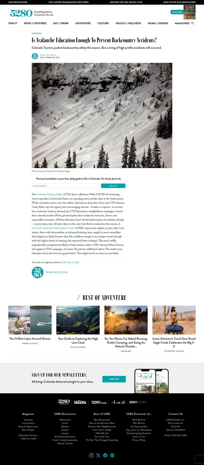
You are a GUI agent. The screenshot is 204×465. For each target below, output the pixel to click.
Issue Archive (28, 423)
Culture (103, 23)
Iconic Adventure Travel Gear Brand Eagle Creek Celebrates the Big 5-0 (174, 342)
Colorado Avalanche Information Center (53, 228)
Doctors (65, 429)
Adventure (83, 23)
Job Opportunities (138, 426)
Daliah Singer (78, 347)
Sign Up (113, 185)
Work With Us (138, 419)
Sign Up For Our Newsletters (179, 2)
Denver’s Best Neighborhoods (102, 426)
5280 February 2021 (50, 57)
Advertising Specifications (139, 433)
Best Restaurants (102, 419)
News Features (35, 23)
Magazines (182, 23)
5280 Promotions (17, 2)
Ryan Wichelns (48, 55)
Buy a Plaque (28, 429)
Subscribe (177, 12)
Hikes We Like (102, 433)
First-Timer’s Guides (102, 429)
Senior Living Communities (65, 440)
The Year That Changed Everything (102, 440)
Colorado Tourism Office (49, 195)
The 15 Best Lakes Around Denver (30, 338)
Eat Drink (61, 23)
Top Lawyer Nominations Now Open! (69, 2)
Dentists (65, 426)
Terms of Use (139, 436)
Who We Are (139, 423)
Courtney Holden (174, 351)
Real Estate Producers (65, 436)
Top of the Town (102, 436)
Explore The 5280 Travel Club (126, 2)
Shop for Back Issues (28, 426)
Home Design (158, 23)
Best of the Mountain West (102, 423)
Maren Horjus (30, 343)
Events (65, 423)
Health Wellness (128, 23)
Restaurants (65, 419)
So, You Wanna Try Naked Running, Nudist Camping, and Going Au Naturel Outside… (126, 342)
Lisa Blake (126, 351)
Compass (37, 33)
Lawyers (65, 433)
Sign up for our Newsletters (139, 429)
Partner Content (65, 443)
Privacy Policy (138, 440)
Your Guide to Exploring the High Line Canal (78, 340)
